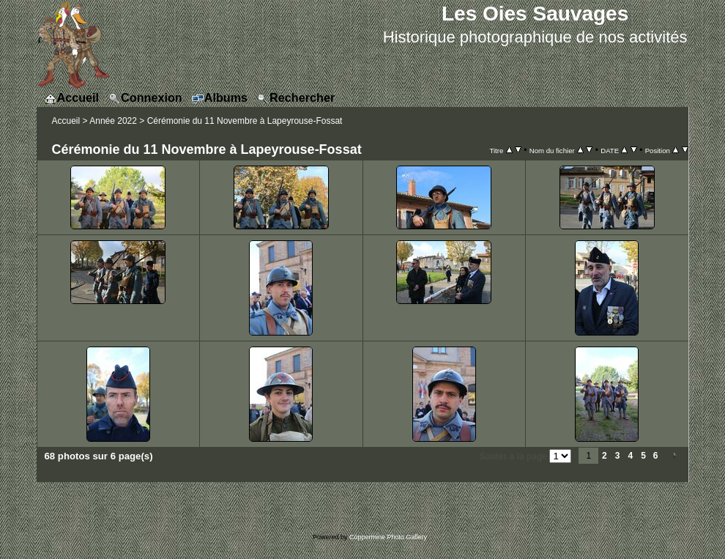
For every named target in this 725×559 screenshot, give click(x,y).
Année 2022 (113, 121)
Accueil (66, 121)
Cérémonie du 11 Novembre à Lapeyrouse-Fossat (245, 121)
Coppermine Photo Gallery (388, 537)
